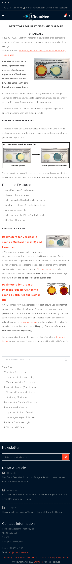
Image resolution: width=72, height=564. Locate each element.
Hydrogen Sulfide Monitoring (20, 377)
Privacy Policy (55, 557)
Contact (43, 557)
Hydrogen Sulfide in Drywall (19, 412)
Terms (66, 557)
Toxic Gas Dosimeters (15, 372)
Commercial (52, 8)
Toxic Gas (7, 367)
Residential (64, 8)
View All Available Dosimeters (20, 382)
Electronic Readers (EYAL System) (20, 387)
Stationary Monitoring (17, 397)
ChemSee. (38, 562)
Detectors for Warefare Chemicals (20, 402)
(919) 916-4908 (13, 8)
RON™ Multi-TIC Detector (16, 427)
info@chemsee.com (34, 8)
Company (7, 557)
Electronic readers (46, 269)
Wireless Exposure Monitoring (21, 392)
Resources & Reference (15, 407)
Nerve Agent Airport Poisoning (21, 417)
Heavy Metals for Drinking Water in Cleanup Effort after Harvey (32, 512)
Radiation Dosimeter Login (17, 422)
